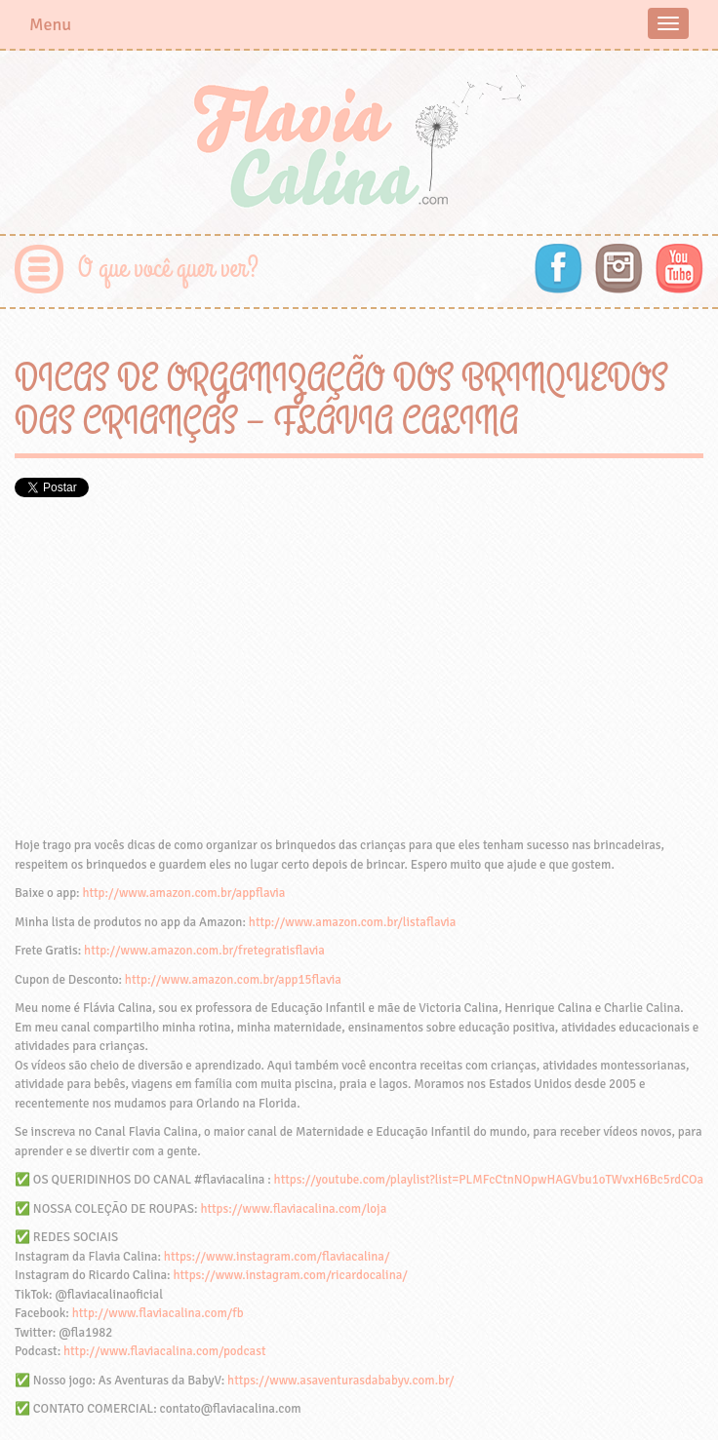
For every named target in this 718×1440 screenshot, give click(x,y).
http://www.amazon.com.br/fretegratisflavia (204, 950)
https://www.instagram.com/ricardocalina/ (290, 1275)
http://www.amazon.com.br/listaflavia (352, 922)
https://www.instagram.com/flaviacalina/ (277, 1257)
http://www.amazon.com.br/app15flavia (233, 980)
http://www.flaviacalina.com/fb (158, 1313)
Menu (50, 24)
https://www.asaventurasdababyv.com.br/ (340, 1380)
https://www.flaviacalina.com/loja (293, 1209)
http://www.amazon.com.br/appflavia (183, 893)
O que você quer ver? (168, 269)
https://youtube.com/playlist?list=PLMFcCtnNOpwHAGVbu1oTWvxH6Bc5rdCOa (488, 1179)
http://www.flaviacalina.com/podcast (164, 1351)
